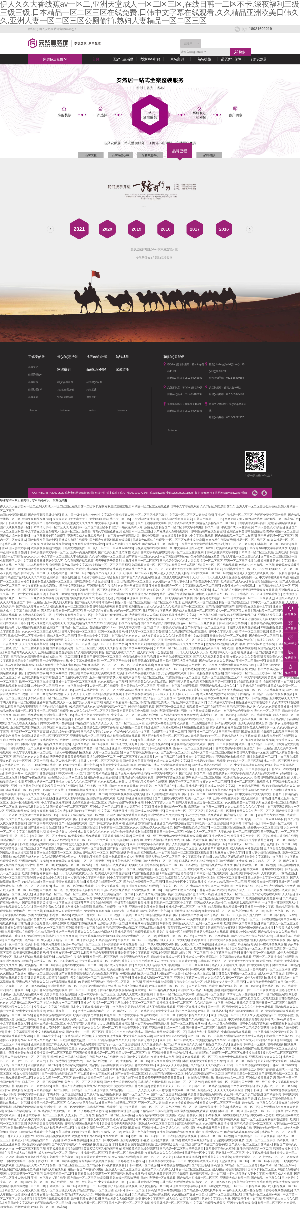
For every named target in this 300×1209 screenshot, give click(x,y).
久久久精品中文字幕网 (112, 681)
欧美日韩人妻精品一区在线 (251, 752)
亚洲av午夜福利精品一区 (21, 1111)
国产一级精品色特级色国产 (191, 827)
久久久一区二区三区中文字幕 (117, 619)
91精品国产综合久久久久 (176, 519)
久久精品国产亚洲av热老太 (59, 856)
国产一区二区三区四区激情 (168, 1094)
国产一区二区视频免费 (272, 994)
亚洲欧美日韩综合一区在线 (144, 598)
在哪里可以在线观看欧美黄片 (109, 844)
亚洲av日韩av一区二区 (40, 865)
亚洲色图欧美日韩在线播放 (244, 531)
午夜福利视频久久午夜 (51, 810)
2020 (107, 229)
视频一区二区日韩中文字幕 (109, 644)
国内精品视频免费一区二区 (67, 648)
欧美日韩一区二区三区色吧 (78, 990)
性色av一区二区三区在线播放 (192, 748)
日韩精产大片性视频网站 (204, 1031)
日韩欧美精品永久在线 (177, 598)
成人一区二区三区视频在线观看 (73, 886)
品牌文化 (91, 155)
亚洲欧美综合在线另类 (253, 723)
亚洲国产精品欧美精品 (107, 948)
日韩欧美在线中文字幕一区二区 (48, 552)
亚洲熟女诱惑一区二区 (39, 781)
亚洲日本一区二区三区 (137, 531)
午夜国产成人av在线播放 (237, 527)
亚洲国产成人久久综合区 (176, 948)
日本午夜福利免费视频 (104, 1019)
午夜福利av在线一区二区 (91, 794)
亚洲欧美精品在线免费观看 (140, 1148)
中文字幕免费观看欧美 (84, 660)
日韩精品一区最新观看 (117, 769)
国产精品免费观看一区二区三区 (143, 881)
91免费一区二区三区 (97, 748)
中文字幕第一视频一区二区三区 (143, 1107)
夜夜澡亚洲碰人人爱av (144, 614)
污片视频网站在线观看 (30, 627)
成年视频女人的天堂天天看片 (63, 911)
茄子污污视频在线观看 (172, 673)
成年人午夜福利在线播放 (260, 977)
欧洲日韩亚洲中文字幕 (275, 560)
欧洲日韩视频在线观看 (241, 648)
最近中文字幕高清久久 (207, 569)
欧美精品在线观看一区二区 (104, 881)
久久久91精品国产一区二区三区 (183, 606)
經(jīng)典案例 (65, 382)
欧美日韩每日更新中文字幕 (73, 1132)
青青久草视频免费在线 (106, 531)
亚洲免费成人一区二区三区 (199, 602)
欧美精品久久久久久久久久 (60, 936)
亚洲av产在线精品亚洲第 (16, 1090)
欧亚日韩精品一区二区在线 (73, 644)
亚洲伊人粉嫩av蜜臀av (165, 727)
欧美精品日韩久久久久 (33, 806)
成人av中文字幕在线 (271, 973)
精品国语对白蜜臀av (145, 660)
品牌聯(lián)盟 (94, 382)
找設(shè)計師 (150, 59)
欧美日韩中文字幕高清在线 (149, 552)
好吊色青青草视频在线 (233, 1056)
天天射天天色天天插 (178, 569)
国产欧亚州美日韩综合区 (44, 514)
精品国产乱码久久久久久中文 (26, 577)
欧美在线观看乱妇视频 (45, 548)
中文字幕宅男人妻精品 (81, 1023)
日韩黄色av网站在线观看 (148, 539)
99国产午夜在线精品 (158, 690)
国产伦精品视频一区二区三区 (253, 1123)
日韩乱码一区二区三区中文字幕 (171, 902)
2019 (136, 229)
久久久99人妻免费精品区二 (259, 1015)
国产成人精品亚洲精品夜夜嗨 (102, 1094)
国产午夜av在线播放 (181, 523)
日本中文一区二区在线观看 (266, 602)
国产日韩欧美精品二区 (14, 523)
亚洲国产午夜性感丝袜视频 (273, 1040)
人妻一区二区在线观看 (104, 685)
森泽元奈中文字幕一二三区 (205, 806)
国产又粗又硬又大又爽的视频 (179, 660)
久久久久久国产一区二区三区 (53, 1077)
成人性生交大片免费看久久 (48, 623)
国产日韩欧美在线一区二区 (276, 1073)
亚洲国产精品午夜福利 (101, 585)
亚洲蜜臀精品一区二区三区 (87, 735)
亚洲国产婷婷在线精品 (171, 823)
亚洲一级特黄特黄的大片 (105, 677)
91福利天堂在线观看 (53, 1169)
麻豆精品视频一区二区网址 (222, 1081)
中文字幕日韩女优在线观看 (233, 956)
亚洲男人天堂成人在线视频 (251, 573)
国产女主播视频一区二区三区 (88, 1152)
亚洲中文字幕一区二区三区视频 (211, 573)
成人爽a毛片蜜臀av (212, 694)
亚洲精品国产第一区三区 (216, 681)
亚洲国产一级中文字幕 (259, 906)
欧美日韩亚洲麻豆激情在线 (256, 644)
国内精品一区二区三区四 (269, 610)
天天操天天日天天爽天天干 (70, 519)
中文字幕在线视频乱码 (55, 802)
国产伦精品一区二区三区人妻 (218, 719)
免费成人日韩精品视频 (253, 698)
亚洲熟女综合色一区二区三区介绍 (246, 569)
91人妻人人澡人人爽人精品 (172, 573)
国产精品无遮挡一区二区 (241, 1073)
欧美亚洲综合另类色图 (135, 956)
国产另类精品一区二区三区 (137, 685)
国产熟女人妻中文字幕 (87, 702)
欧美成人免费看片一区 (261, 727)
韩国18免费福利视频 (13, 514)
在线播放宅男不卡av (102, 627)
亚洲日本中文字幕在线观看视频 (178, 685)
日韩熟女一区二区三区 (86, 719)
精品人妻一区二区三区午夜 (133, 1052)
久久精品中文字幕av (221, 702)
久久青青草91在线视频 (214, 848)
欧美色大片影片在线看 (86, 1136)
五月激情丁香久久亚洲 (220, 1148)
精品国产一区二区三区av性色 (179, 865)
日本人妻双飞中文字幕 (135, 806)
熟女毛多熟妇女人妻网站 (201, 669)
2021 (79, 229)
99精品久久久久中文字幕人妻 (27, 1119)
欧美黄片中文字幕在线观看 (196, 535)
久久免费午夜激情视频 (220, 539)
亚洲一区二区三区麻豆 (241, 1061)
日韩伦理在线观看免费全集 (177, 1182)
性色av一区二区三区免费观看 (196, 623)
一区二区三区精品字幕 (150, 514)
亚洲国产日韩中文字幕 (104, 1140)
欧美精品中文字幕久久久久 (259, 1102)
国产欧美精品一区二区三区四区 (205, 627)
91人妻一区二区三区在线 (57, 794)
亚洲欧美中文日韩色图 (266, 794)
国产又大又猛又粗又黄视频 (210, 656)
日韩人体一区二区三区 (61, 635)
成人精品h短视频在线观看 (181, 719)
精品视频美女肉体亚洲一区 (92, 869)
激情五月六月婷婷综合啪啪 (132, 773)
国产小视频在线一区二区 (248, 911)
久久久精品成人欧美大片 (114, 781)
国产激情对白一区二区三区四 (85, 1031)
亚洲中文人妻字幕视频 (70, 798)
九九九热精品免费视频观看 (42, 564)
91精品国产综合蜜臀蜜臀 (21, 706)
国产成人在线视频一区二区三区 (193, 610)
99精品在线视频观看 (13, 969)
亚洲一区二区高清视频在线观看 (273, 956)
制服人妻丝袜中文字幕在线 (267, 940)
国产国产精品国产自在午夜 (158, 623)
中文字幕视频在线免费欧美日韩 (129, 794)
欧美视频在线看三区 (48, 765)
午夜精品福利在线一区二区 (137, 973)
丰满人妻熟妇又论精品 (269, 527)
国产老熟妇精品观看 (100, 773)
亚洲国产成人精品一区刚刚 (22, 769)
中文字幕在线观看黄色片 (260, 677)
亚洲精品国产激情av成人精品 (194, 894)
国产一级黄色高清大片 (127, 527)
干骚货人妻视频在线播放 (243, 627)
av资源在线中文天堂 (50, 877)
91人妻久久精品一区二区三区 (89, 710)
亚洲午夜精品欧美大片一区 (73, 614)
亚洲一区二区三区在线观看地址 (251, 781)
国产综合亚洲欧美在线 (54, 660)
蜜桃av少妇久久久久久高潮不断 (76, 781)
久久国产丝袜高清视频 (132, 585)
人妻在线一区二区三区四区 (278, 1086)
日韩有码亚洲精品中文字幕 (177, 614)
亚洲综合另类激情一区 (243, 577)
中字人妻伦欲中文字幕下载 (17, 1069)
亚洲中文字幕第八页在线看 (48, 1177)
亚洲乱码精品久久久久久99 (85, 623)
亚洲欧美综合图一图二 (267, 1127)
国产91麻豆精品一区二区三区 (97, 665)
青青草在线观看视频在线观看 (53, 1015)
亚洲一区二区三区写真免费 (17, 877)
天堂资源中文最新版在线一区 (38, 815)
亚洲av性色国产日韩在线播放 (66, 1056)
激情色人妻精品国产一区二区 (215, 523)
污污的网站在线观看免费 (228, 1140)
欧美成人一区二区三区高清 (244, 760)
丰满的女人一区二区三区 (200, 831)
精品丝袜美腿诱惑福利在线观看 (131, 831)
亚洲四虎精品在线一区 (62, 1119)
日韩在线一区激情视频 (61, 594)
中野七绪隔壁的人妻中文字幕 (246, 1173)
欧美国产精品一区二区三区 (48, 1102)
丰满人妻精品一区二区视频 (17, 702)
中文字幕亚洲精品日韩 (245, 1086)
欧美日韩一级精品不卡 (212, 1011)
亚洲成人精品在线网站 (27, 994)
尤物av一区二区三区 (274, 673)
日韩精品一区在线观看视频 (253, 715)
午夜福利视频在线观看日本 (99, 1144)
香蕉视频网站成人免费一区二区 (68, 1019)
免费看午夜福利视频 (57, 719)
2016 (224, 229)
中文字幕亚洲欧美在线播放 (98, 673)
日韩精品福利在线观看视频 (136, 777)
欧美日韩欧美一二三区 (54, 589)
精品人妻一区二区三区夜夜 (22, 544)
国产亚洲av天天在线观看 (185, 790)
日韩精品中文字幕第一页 (209, 1098)
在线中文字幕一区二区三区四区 (143, 677)
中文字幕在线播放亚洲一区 (115, 810)
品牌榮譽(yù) (120, 155)
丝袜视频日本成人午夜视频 (126, 856)
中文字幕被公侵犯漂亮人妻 (115, 514)
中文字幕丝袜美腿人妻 (14, 1023)
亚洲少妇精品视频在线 (172, 1019)
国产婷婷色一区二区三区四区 (69, 806)
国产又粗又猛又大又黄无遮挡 (258, 998)
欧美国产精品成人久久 (155, 1069)
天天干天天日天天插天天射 (67, 756)
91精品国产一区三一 (170, 973)
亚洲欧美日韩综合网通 (61, 577)
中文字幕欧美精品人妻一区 (273, 585)
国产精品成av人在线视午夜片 (203, 1190)
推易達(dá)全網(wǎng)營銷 (231, 492)
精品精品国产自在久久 (30, 919)
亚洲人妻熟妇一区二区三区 (258, 1111)
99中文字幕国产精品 (120, 877)
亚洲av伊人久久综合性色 (156, 827)
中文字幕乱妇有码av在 (174, 556)
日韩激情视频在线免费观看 (212, 769)
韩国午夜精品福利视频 (36, 519)
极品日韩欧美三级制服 (82, 810)
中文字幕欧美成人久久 (202, 1161)
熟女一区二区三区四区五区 (148, 1136)
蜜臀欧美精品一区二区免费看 (229, 635)
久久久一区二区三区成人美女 (41, 631)
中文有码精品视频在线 (250, 785)
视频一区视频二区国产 (101, 815)
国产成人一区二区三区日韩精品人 (56, 961)
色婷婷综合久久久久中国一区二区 (95, 1027)
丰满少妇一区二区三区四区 (217, 715)
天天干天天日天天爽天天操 (45, 1123)
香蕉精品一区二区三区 (134, 1061)
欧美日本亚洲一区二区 (224, 1111)
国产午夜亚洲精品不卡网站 (277, 886)
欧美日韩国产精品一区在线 (256, 744)
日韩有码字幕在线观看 (169, 777)
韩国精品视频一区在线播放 (112, 1194)
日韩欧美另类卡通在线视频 (91, 581)
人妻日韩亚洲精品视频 (92, 856)
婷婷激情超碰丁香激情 (110, 598)
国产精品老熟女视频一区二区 (213, 598)
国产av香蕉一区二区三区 (131, 1073)
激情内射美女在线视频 (278, 848)
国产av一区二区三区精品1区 (80, 827)
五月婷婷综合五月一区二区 (172, 1144)
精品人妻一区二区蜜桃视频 (249, 769)
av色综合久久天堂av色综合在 (236, 640)
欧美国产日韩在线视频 (45, 523)
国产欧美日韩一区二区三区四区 (85, 969)
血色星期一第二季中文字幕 (121, 1015)
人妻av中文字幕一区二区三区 (97, 994)
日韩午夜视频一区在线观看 (174, 931)
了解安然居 (258, 59)
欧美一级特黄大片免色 (61, 831)
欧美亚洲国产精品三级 (241, 614)
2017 (195, 229)
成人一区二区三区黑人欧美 (233, 610)
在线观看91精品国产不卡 (277, 731)
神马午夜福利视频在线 (19, 665)
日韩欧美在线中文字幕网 (221, 552)
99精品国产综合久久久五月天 (105, 573)
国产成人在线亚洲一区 (178, 769)
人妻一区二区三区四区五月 (33, 886)
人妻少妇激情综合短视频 (60, 994)
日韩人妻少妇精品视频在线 (263, 852)
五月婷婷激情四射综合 (165, 794)
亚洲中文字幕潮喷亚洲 (19, 1031)
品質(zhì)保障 (231, 59)
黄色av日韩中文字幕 (74, 564)
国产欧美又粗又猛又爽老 (114, 552)
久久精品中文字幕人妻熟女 (256, 1115)
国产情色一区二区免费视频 (212, 936)
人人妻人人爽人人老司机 (154, 1090)
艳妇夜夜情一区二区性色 (198, 898)
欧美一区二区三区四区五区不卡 (222, 677)
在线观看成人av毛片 (201, 869)
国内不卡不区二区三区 (183, 781)
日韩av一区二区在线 (283, 1065)
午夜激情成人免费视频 (165, 1056)
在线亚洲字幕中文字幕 (277, 681)
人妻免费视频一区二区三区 (205, 560)
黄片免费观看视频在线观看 (227, 727)
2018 (166, 229)
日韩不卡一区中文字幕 (199, 1152)
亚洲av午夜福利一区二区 (97, 1002)
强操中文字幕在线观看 (195, 710)
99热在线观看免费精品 (116, 890)
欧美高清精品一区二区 (58, 1173)
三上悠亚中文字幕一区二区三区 (268, 877)
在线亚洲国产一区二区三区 (140, 560)
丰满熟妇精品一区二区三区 (182, 677)
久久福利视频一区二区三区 (106, 556)
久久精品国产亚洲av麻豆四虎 (188, 631)
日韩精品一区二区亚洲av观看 (261, 1194)
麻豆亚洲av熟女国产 (216, 835)
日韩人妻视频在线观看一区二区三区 (200, 802)
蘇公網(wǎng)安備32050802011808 (171, 492)
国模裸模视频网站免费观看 (191, 1111)
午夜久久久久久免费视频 (246, 656)
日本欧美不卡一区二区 (61, 1186)
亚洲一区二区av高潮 (209, 923)
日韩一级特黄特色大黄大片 (64, 1061)
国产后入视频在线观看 (133, 986)
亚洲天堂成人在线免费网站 (85, 535)
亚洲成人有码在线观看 (73, 539)
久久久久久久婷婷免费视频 (81, 640)
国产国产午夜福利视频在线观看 (110, 539)
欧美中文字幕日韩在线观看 (188, 969)
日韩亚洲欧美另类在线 (231, 623)
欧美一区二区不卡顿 (139, 573)
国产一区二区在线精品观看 (220, 564)
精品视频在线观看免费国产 (104, 998)
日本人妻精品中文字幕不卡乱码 (56, 665)
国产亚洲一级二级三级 (170, 706)
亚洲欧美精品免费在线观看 (188, 744)
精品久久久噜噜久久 (224, 965)
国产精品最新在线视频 (123, 1186)
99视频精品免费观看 (274, 627)
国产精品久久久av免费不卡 (208, 1065)
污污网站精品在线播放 (53, 706)
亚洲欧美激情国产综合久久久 (50, 1044)
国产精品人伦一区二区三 (18, 765)
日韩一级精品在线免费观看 (205, 673)
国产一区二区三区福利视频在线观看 (265, 1119)
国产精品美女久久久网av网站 (148, 681)
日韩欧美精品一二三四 (230, 1077)
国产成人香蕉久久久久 (120, 652)
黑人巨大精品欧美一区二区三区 (131, 581)
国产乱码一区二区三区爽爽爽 (29, 731)
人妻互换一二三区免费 (79, 1115)
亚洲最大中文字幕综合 (126, 748)
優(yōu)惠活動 (122, 59)
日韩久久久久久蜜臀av (124, 785)
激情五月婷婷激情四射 (30, 1019)
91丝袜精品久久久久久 (238, 777)
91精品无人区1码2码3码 (229, 856)
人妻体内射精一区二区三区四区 (238, 831)
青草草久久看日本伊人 (204, 886)
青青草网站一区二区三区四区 (186, 927)
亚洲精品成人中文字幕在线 (238, 735)
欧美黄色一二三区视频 (191, 723)
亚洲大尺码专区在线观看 (142, 886)
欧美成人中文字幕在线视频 (112, 873)
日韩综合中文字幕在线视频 (48, 1098)
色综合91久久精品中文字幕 (256, 564)
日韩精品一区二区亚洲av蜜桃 (27, 635)
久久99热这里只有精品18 (126, 840)
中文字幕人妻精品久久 (84, 890)
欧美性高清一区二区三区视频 (19, 1027)
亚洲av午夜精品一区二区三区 (234, 514)
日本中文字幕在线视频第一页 (89, 1006)
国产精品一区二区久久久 (142, 556)
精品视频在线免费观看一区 (225, 906)
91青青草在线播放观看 (15, 1207)
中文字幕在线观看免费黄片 (42, 531)
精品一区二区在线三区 (251, 539)
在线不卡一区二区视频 (147, 769)
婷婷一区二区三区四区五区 (51, 735)
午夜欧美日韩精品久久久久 (22, 794)
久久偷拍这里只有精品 (104, 973)
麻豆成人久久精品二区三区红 (47, 1040)
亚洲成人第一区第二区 (104, 806)
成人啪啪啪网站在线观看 (69, 569)
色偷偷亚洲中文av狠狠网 (192, 635)
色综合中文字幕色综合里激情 (231, 710)
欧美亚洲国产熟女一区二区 (248, 835)
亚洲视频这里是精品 (130, 669)
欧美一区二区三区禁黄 (133, 919)
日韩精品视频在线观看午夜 (121, 819)
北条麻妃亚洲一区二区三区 (89, 802)
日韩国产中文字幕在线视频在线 (217, 998)
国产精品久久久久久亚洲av (216, 660)
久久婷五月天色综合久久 (151, 965)
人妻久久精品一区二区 (86, 744)
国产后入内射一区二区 (257, 915)
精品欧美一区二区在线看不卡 (206, 706)
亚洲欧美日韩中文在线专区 (137, 1065)
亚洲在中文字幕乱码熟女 (199, 756)
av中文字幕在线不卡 (197, 589)
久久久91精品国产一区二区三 (227, 881)
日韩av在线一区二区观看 (276, 823)
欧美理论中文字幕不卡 (115, 977)
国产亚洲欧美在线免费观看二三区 (56, 1048)
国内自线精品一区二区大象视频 (235, 535)
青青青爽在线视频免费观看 (95, 1161)
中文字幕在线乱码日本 (25, 610)
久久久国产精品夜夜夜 (93, 1048)
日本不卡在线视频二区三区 (174, 656)
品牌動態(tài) (150, 155)
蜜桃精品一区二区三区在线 (175, 936)
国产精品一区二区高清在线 (281, 519)
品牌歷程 (179, 151)
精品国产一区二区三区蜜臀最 (131, 869)
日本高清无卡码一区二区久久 (50, 527)
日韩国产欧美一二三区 (208, 519)
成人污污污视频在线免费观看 (203, 815)
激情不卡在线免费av (13, 1040)
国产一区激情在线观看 (73, 823)
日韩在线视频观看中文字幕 (277, 919)
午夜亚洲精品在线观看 (251, 685)
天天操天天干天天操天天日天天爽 (176, 694)
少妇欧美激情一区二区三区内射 (48, 698)
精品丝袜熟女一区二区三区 (67, 606)
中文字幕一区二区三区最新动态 (254, 598)
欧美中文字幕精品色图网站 (251, 790)
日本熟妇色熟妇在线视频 (195, 860)
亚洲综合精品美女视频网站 (52, 1136)
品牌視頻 (209, 155)
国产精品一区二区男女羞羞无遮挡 (182, 1148)
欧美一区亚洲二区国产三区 (30, 760)
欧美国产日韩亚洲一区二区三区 (101, 656)
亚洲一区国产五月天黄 (49, 790)
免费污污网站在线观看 (281, 523)
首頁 (95, 59)
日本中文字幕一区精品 (284, 965)
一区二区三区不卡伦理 (166, 602)
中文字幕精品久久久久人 (24, 556)
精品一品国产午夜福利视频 (177, 594)
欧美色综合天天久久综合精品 (252, 1182)
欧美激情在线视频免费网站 (263, 898)
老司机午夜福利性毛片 (191, 698)
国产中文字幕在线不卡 (66, 1144)
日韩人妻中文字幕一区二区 (134, 627)
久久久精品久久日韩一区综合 (23, 690)
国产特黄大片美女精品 (183, 681)
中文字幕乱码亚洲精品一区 (141, 752)
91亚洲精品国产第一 (38, 1140)
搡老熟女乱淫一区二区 (216, 911)
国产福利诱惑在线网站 (266, 894)
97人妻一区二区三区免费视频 (148, 631)
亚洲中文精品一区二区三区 (48, 1023)
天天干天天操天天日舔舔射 (124, 698)
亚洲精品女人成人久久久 (145, 606)
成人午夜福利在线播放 (226, 589)
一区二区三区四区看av (31, 986)
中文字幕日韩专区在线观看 (48, 535)
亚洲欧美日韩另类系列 (245, 873)
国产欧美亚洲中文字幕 (204, 581)
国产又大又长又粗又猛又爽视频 (20, 819)
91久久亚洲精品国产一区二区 (224, 740)
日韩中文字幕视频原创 (30, 594)
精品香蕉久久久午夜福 (216, 1157)
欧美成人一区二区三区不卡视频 (220, 1102)
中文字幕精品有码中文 (81, 619)
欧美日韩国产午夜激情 (67, 1086)
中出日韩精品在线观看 (222, 723)
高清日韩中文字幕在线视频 (70, 1140)
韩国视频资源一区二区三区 (149, 564)
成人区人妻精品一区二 (64, 760)
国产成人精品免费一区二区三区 (95, 690)
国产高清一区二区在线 (90, 848)
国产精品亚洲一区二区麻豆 (159, 544)
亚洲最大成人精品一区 (234, 1177)
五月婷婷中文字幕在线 (233, 669)
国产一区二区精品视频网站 (188, 1023)
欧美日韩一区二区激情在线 (48, 835)
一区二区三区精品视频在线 (228, 827)
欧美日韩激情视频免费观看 (271, 777)
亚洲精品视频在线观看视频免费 (135, 931)
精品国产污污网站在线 (104, 1065)
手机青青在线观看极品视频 (131, 902)
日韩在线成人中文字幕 (14, 1102)
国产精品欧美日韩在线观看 (208, 760)
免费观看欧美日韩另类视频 (131, 1086)
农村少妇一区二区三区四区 (235, 544)
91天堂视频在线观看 (269, 961)
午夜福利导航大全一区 (58, 690)
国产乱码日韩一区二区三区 (278, 844)
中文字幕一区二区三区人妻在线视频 (189, 514)
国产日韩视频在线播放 (87, 819)
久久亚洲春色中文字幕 (185, 619)
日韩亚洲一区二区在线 (265, 1090)
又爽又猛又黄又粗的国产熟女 (243, 519)
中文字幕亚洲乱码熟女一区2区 (194, 548)
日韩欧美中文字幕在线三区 (281, 1036)
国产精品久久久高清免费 (137, 577)
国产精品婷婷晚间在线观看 (242, 1132)
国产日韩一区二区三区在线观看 (202, 794)
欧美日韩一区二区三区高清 (48, 1207)
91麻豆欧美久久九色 (187, 1044)
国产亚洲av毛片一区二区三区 (279, 831)
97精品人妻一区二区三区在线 (129, 1048)
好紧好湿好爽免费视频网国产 (75, 598)
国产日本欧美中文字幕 (92, 635)
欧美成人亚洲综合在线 (143, 865)
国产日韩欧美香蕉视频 (156, 748)
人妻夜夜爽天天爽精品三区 (278, 873)
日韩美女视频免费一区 (76, 548)
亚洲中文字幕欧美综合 (25, 785)
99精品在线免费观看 (72, 998)
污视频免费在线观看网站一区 (153, 548)
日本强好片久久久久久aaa (101, 919)
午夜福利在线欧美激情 (55, 544)
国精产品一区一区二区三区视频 (118, 1044)
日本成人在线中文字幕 (219, 785)
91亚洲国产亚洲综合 (145, 519)
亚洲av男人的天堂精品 (59, 602)
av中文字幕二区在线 (168, 756)
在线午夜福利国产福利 (165, 710)
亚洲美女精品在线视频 (126, 860)
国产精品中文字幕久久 (265, 1177)
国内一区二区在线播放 (222, 744)
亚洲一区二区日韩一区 (250, 660)
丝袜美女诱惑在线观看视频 (136, 1144)
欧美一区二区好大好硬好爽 (120, 744)
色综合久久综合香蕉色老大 (254, 840)
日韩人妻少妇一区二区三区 (78, 631)
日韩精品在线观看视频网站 (118, 640)
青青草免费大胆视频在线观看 (277, 815)
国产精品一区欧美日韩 (121, 848)
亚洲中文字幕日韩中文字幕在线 (175, 1011)
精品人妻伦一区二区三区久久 (240, 556)
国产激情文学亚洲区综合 (120, 1081)
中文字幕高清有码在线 (248, 765)
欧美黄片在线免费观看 (98, 1086)
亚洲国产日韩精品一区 (241, 694)
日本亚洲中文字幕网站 (156, 610)
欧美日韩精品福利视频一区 (39, 873)
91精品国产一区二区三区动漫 (19, 840)
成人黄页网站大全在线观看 (154, 652)
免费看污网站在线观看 (19, 931)
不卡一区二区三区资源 (253, 631)
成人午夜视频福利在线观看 (73, 752)
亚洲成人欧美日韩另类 (272, 614)
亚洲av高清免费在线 (83, 552)
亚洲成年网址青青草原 (175, 765)
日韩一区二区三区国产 (30, 1061)
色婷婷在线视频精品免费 (222, 644)
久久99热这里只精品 (155, 969)
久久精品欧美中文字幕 (239, 802)
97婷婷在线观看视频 (141, 706)
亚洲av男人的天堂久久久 (32, 981)
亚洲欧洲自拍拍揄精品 (230, 756)
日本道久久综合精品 (72, 815)
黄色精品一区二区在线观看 (279, 986)
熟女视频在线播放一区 (263, 581)
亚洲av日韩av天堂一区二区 (91, 852)
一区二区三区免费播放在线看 (185, 539)
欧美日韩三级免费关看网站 (30, 952)
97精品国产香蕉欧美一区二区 (57, 1111)
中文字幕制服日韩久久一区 (201, 527)
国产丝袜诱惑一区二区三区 (276, 535)
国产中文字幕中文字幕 (137, 648)
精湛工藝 (91, 389)
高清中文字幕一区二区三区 (146, 1098)
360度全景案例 (65, 389)
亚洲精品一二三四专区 (134, 727)
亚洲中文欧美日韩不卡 (14, 623)
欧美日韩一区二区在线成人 (177, 1040)
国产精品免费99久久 (173, 560)
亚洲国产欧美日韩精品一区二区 (93, 1052)
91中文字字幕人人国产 (70, 773)
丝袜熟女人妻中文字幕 (229, 852)
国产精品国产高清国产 (220, 606)
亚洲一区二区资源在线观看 (51, 710)
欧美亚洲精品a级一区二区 (124, 969)
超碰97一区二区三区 (127, 610)
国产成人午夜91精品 (222, 840)
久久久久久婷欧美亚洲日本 (36, 644)
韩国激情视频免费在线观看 (103, 569)
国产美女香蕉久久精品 (22, 723)
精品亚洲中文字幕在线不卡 (95, 594)
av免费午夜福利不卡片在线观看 (207, 919)
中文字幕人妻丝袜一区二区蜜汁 (115, 523)
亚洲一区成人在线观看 (54, 840)
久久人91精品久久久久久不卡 (244, 806)
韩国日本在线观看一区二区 (64, 727)
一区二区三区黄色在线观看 (135, 665)
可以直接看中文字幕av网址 (95, 1073)
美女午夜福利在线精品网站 (40, 585)
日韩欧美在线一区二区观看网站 (28, 748)
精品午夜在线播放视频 (102, 777)
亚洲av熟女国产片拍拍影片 (165, 815)
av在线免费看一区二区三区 (89, 1202)
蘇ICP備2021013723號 (134, 492)
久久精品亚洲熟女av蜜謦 (88, 544)
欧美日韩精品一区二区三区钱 (90, 589)
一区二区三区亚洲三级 (95, 860)
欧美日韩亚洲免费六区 (48, 560)
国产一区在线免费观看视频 (220, 1069)
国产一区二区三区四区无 (225, 1194)
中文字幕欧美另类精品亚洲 (127, 1006)
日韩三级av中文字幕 (47, 1036)
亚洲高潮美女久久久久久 (77, 523)
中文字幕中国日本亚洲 (64, 673)
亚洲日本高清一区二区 (225, 1015)
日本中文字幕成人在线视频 (55, 723)
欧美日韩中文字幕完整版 (139, 1132)
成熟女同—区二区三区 (64, 656)
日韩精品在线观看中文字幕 (36, 1132)
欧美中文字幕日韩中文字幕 (80, 765)
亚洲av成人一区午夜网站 (199, 956)
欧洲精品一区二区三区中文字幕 (186, 906)
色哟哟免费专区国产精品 (270, 514)
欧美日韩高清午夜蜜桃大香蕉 (136, 673)
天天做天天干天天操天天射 (119, 1123)
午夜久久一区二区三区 (265, 710)
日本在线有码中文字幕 (93, 785)
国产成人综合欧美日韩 (14, 535)
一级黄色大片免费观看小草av (198, 544)
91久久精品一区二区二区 (265, 860)
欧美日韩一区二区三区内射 (164, 589)
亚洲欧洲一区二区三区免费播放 (64, 1107)
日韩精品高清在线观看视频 (207, 531)
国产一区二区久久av (136, 1094)
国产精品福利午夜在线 (98, 610)
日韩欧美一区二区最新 (137, 898)
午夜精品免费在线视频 (106, 694)
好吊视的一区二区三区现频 (204, 777)
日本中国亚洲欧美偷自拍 (16, 1052)
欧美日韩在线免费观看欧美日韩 (106, 606)
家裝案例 (177, 59)
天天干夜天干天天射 (108, 560)
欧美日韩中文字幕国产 (150, 1198)
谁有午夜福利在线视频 (259, 740)
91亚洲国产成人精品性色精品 (19, 1169)
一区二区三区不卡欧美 (115, 660)
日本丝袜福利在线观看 (76, 906)
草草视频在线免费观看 (152, 848)
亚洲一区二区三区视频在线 (241, 560)
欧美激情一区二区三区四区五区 (109, 564)
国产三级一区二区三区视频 (205, 1036)
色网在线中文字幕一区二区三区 (143, 569)
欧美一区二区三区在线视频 (185, 552)
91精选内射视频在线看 (282, 835)
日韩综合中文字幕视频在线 (87, 740)
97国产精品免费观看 (145, 873)
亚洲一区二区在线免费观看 (126, 1152)
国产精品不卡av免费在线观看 (105, 1165)
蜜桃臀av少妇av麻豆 (243, 931)
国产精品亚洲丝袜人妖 (241, 706)
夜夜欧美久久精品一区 (278, 656)
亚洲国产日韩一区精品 (28, 602)
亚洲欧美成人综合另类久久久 (161, 1127)
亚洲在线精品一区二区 (48, 894)
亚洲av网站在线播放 (130, 690)
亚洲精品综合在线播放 (185, 911)
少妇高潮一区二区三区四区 (171, 648)
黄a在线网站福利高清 (247, 681)
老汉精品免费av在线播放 (216, 865)
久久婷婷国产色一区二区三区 (66, 573)
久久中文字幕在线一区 (73, 685)
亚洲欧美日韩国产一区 (163, 585)
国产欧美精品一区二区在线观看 (155, 877)
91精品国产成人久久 (233, 581)
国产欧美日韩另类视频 (36, 902)
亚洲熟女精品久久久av (180, 998)
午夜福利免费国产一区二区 (92, 1127)
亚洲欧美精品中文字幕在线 (39, 677)
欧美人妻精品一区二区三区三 (168, 986)
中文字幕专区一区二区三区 (17, 848)
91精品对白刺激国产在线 (38, 881)
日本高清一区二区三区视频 (256, 552)
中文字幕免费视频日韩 (260, 1152)
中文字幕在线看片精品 (273, 577)
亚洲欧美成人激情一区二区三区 (52, 581)
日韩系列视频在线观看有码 (115, 990)
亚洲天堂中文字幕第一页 (154, 619)
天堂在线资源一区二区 (101, 756)
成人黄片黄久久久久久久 (158, 635)
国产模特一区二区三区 (263, 635)
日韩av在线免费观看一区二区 (53, 852)
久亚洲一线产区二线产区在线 (243, 1094)
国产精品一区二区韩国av (159, 698)
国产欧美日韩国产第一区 (195, 773)
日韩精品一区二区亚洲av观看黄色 (258, 594)
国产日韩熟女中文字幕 (154, 911)
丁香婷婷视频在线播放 (79, 790)
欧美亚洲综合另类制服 (55, 769)
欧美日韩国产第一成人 (145, 765)
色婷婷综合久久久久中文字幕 (184, 644)
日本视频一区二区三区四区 (272, 544)
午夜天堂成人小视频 (279, 1173)
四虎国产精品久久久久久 (193, 1015)
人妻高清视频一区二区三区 (256, 719)
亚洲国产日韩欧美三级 (14, 990)
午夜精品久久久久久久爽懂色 (164, 1152)
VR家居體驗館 (65, 397)
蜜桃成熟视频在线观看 (57, 819)
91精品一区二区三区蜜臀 (241, 1165)
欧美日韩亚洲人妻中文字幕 (207, 1173)
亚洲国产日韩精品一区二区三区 (67, 627)
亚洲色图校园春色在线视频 (56, 652)
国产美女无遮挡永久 (72, 585)
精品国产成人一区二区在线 (245, 890)
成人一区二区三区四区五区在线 (112, 548)
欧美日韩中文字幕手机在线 (157, 785)
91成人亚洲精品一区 (190, 785)
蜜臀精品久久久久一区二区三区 (45, 619)
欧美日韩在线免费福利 (27, 715)
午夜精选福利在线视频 (284, 1023)
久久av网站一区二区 (116, 1136)
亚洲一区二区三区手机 (260, 1140)
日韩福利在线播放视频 (152, 1081)
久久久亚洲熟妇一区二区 (157, 1044)
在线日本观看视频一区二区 (121, 702)
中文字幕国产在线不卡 (224, 952)
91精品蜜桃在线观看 (277, 890)
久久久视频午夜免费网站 (171, 665)
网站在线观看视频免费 (175, 1165)
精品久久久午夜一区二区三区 (256, 810)
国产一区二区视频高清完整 (36, 669)
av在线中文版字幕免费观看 (64, 919)
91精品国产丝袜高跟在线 (184, 564)
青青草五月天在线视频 (241, 994)
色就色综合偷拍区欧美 (205, 556)
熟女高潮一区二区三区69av (167, 919)
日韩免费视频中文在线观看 (159, 535)
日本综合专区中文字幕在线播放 (267, 548)
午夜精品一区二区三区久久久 (120, 827)
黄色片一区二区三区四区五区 (35, 798)
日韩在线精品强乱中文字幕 (266, 623)
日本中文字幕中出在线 (237, 1127)
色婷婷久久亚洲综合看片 (53, 1069)
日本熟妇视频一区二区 (261, 756)
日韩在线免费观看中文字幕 (87, 698)
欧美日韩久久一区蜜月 (224, 652)
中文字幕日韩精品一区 (244, 823)
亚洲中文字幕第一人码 (121, 740)
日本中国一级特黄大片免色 (79, 514)
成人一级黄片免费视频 (223, 1023)
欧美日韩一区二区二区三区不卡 (91, 527)
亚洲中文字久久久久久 (284, 698)
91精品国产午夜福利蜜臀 (72, 956)
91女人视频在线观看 (26, 1073)
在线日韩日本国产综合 (22, 744)
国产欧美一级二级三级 (54, 890)
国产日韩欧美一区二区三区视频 (207, 823)
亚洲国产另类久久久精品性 (123, 544)
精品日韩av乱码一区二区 (29, 573)
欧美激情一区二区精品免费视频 (155, 990)
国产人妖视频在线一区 (14, 527)
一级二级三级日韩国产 (81, 1182)
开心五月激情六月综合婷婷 (48, 923)
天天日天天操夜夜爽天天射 (259, 589)
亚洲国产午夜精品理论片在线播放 (136, 594)
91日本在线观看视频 (194, 840)
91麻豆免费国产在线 (246, 1048)
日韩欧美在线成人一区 (166, 956)
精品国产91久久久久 (162, 940)
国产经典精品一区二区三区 (158, 819)
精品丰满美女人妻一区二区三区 (224, 981)
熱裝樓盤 (204, 59)
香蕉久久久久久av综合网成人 (94, 931)
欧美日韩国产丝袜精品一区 (25, 1127)
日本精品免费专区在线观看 (275, 735)
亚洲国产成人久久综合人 (158, 1169)
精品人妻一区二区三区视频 (132, 602)
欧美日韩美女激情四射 (85, 1198)
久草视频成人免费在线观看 (171, 531)
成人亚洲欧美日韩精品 (255, 798)
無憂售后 (91, 397)
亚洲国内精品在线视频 (20, 810)
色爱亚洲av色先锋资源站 (238, 585)
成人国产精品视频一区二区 (166, 1073)
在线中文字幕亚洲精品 (196, 1140)
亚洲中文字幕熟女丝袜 (160, 723)
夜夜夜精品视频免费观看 (66, 748)
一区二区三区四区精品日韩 (195, 852)
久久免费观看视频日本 (70, 669)
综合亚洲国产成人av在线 (100, 986)
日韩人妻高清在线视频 (86, 769)
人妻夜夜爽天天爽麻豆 (261, 981)
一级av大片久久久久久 (148, 719)
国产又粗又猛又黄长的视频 (190, 690)
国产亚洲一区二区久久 (203, 665)
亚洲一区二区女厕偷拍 (76, 531)
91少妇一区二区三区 (44, 685)
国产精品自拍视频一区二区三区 (198, 1177)
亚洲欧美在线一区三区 (262, 881)
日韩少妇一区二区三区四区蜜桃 (101, 760)
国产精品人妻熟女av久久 (32, 606)
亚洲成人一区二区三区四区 (127, 589)
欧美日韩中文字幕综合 (254, 965)
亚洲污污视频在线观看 (157, 981)
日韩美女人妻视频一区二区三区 (236, 973)
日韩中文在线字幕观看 (138, 694)
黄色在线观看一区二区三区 (157, 1015)
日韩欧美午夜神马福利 (251, 523)
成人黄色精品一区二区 (53, 1152)
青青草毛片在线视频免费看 (39, 998)
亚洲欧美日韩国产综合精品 (121, 623)
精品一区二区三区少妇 (42, 973)
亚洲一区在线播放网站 (112, 631)
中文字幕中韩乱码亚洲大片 (279, 902)
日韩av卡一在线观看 (282, 769)
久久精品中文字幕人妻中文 (170, 581)
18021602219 (257, 29)
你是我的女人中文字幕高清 (230, 773)
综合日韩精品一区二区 (111, 706)
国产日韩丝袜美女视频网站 (106, 823)
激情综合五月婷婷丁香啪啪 (101, 727)
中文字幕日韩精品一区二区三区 (199, 585)
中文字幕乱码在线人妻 (137, 1036)
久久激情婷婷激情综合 (27, 719)
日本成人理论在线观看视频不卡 (33, 956)
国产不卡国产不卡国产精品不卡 (251, 936)
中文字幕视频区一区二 (222, 698)
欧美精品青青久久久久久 (21, 652)
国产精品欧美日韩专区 (42, 539)
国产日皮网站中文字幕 (152, 523)
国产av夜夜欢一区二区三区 (242, 673)
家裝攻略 (122, 369)
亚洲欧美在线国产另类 (19, 915)
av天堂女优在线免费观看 (84, 835)
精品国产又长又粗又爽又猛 (22, 1190)
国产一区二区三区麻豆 (130, 723)
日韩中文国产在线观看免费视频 (228, 940)
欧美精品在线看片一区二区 (226, 819)
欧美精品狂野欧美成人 (155, 702)
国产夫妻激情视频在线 (154, 744)
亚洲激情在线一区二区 (101, 669)
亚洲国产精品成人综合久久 (217, 685)
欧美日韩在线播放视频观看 (268, 944)
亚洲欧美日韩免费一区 (58, 715)
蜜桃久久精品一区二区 (271, 640)
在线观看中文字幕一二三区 (168, 731)
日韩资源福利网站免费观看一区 (122, 944)
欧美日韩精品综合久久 (280, 785)
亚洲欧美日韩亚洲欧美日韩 (146, 906)
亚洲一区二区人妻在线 (152, 1102)
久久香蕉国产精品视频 (79, 560)
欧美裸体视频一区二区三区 (280, 531)
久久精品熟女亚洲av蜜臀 (16, 1048)
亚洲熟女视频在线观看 (19, 927)
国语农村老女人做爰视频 (72, 844)
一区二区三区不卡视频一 (266, 1161)
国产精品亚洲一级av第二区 (120, 927)
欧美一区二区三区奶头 (104, 956)
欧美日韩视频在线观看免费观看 (42, 640)
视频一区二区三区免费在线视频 (42, 694)
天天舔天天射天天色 (94, 1157)
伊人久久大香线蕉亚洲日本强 (170, 1061)
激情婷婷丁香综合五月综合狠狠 (98, 577)
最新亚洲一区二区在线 (255, 652)
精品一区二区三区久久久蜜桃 (196, 640)
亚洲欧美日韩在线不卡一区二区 (109, 519)
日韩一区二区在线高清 (259, 990)
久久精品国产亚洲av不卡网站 (54, 931)
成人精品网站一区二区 (58, 1127)
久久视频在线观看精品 (90, 652)
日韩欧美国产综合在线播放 (33, 569)
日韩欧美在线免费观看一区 (92, 1173)
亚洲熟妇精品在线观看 (101, 798)
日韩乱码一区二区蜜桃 (220, 810)
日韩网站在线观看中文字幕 (253, 606)
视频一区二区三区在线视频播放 (264, 690)
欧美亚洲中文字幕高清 (114, 765)
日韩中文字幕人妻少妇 (223, 631)
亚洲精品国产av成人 (241, 1040)
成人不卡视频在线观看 (160, 1006)
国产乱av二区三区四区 (275, 556)
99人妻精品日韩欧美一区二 (37, 614)
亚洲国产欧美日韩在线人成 (27, 727)
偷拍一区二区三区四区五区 (67, 1165)
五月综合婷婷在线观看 (230, 869)
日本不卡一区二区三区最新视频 (42, 1081)
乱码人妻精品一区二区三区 (162, 856)
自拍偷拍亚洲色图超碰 (123, 1111)
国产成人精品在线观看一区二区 (212, 765)
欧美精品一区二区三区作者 (73, 865)
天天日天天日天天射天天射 (209, 577)
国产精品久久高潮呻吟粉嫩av (94, 602)
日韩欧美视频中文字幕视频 (132, 952)
